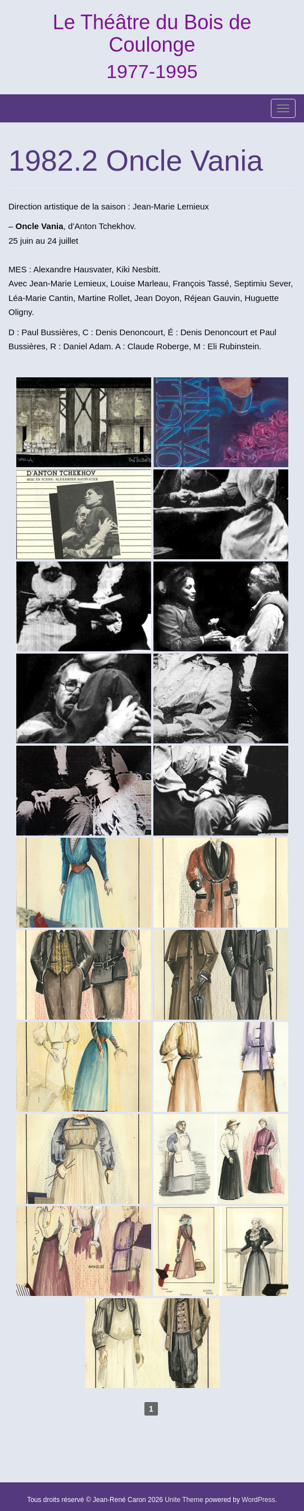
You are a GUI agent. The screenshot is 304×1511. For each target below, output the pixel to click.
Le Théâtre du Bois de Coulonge (152, 33)
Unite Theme (184, 1500)
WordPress (258, 1500)
